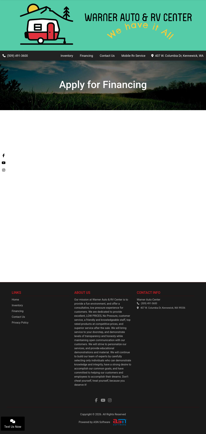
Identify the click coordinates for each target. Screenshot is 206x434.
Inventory (67, 55)
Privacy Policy (20, 322)
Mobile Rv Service (134, 55)
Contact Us (107, 55)
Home (15, 299)
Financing (86, 55)
